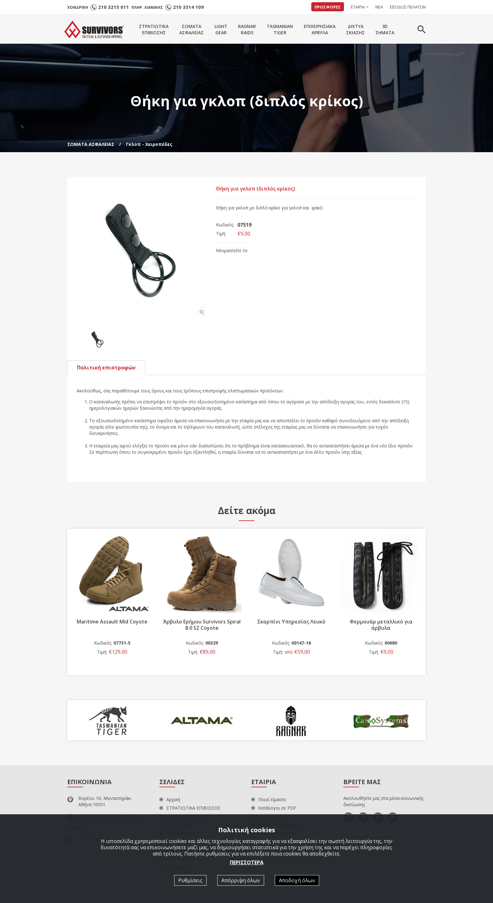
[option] (142, 252)
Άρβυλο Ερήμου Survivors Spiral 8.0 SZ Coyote (202, 626)
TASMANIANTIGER (280, 29)
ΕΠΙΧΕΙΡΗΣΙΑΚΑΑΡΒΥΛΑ (319, 29)
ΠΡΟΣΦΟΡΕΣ (327, 7)
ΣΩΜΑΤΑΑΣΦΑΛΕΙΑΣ (191, 29)
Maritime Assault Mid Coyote (112, 622)
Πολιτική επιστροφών (106, 368)
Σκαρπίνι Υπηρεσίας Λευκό (291, 622)
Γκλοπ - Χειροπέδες (149, 144)
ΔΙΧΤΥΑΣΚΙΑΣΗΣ (355, 29)
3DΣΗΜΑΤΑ (384, 29)
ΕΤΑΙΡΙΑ (358, 7)
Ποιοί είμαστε (268, 801)
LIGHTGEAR (220, 29)
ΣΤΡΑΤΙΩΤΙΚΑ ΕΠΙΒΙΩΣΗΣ (189, 809)
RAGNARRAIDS (247, 29)
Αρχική (169, 801)
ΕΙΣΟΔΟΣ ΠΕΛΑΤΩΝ (408, 7)
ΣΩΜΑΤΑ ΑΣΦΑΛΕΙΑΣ (90, 144)
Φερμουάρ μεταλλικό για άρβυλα (381, 626)
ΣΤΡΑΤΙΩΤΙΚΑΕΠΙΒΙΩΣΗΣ (154, 29)
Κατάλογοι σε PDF (273, 809)
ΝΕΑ (379, 7)
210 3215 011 (113, 7)
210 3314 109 (188, 7)
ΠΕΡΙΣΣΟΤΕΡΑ (246, 862)
